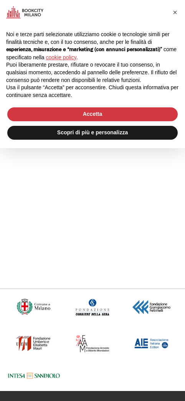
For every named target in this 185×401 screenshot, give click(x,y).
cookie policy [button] (61, 57)
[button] (175, 12)
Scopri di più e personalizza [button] (92, 132)
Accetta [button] (92, 114)
